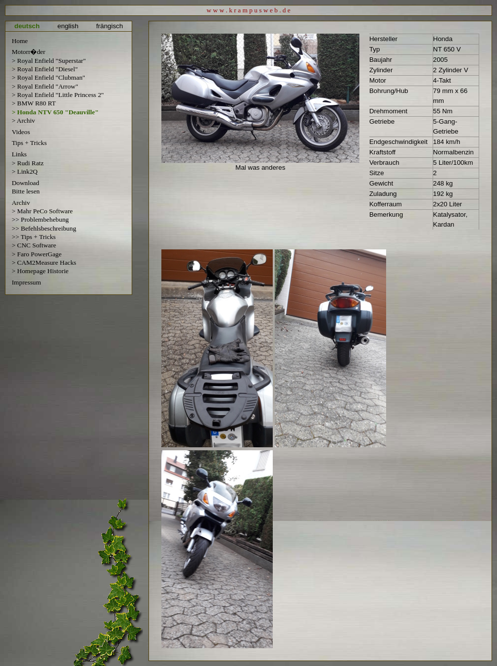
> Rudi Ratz (28, 163)
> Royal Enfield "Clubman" (48, 77)
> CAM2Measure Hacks (44, 262)
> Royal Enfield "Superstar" (49, 60)
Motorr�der (29, 51)
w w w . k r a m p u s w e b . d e (248, 10)
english (67, 26)
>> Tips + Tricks (34, 236)
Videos (21, 132)
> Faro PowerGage (37, 254)
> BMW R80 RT (34, 103)
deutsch (27, 26)
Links (19, 154)
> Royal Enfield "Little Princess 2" (58, 94)
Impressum (26, 282)
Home (20, 41)
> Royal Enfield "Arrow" (45, 86)
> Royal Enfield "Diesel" (45, 69)
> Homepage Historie (40, 271)
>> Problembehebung (40, 219)
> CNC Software (34, 245)
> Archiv (23, 120)
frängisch (109, 26)
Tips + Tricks (29, 142)
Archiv (21, 202)
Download (26, 183)
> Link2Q (25, 171)
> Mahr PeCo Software (42, 211)
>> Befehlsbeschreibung (44, 228)
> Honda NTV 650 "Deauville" (55, 112)
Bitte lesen (26, 191)
